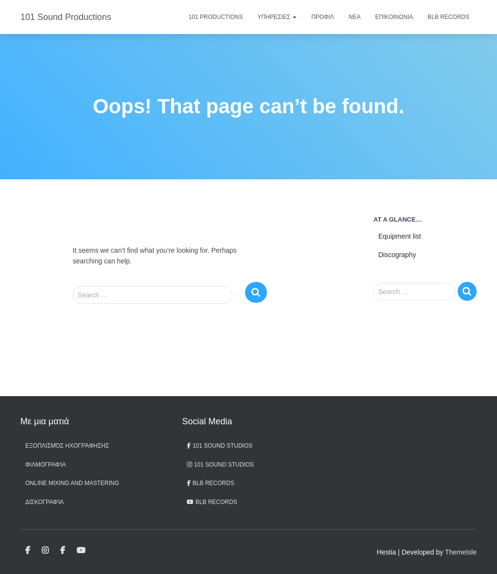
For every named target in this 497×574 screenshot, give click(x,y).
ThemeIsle (461, 552)
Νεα (354, 17)
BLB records (212, 502)
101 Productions (216, 17)
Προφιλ (322, 17)
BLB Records (448, 17)
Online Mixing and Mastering (72, 483)
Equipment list (399, 236)
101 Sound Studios (219, 445)
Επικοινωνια (394, 17)
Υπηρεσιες (277, 17)
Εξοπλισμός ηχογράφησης (67, 445)
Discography (397, 255)
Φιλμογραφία (45, 464)
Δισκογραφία (44, 502)
